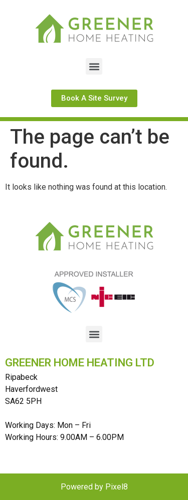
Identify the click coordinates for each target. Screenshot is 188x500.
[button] (94, 66)
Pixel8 (116, 486)
